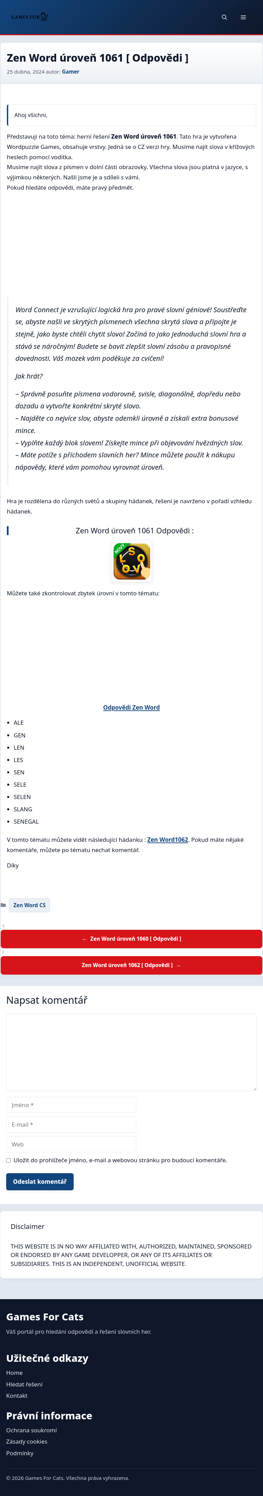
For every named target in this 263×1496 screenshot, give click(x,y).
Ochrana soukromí (31, 1430)
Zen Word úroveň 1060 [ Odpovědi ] (135, 938)
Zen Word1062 (167, 840)
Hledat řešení (24, 1384)
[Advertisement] (131, 246)
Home (14, 1373)
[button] (224, 17)
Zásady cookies (26, 1441)
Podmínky (20, 1453)
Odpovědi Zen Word (131, 707)
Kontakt (16, 1395)
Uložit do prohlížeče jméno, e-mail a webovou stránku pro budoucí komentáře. (120, 1160)
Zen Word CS (29, 905)
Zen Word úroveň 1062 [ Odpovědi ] (127, 965)
